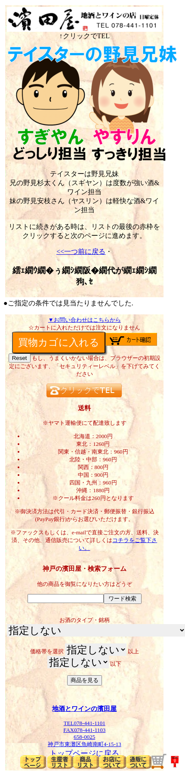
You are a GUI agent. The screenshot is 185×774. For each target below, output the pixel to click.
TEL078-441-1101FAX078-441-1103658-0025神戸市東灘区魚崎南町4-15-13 (84, 730)
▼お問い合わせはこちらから (84, 320)
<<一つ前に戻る (80, 251)
